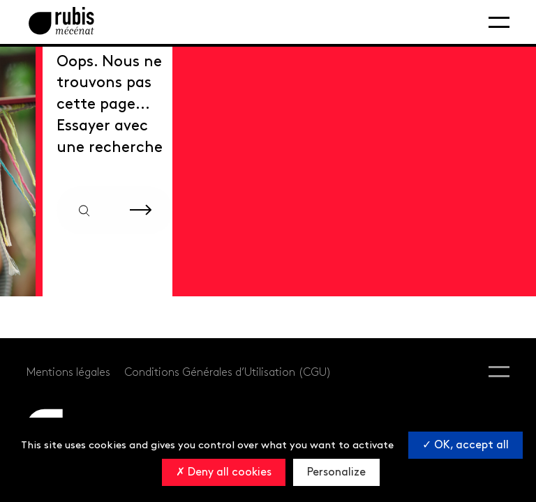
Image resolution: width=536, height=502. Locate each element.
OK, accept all (465, 445)
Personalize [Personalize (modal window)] (336, 472)
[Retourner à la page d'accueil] (61, 22)
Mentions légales (68, 372)
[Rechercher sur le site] (140, 210)
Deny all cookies (223, 472)
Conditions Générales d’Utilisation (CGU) (228, 372)
